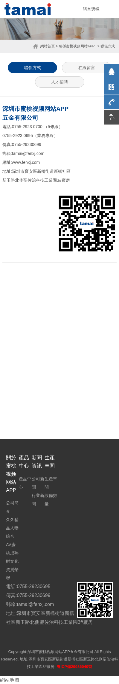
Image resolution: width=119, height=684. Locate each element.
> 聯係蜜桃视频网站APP (75, 46)
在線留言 (86, 67)
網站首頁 (47, 46)
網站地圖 (9, 680)
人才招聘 (59, 82)
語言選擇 (91, 9)
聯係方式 (32, 67)
